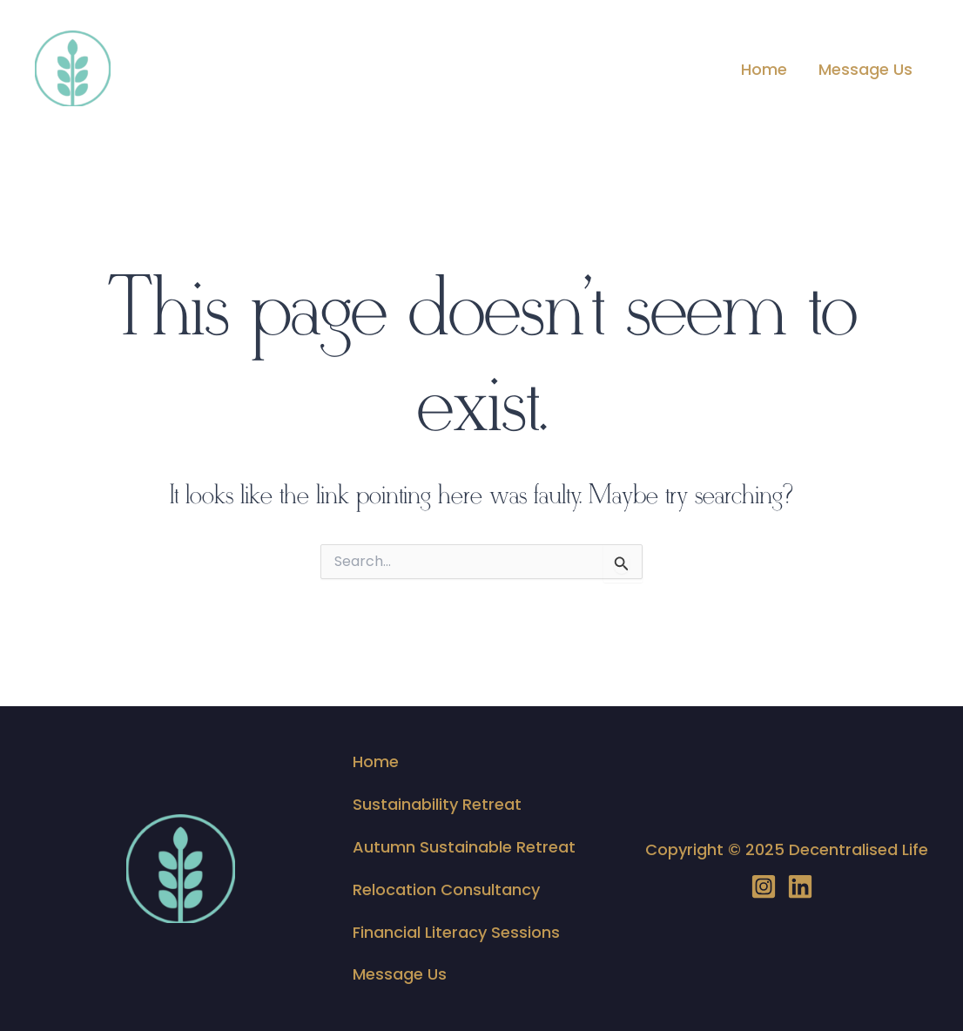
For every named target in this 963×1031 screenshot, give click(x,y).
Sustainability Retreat (437, 804)
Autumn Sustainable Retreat (464, 847)
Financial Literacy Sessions (456, 932)
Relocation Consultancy (446, 889)
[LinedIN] (800, 886)
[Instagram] (764, 886)
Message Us (865, 69)
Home (764, 69)
